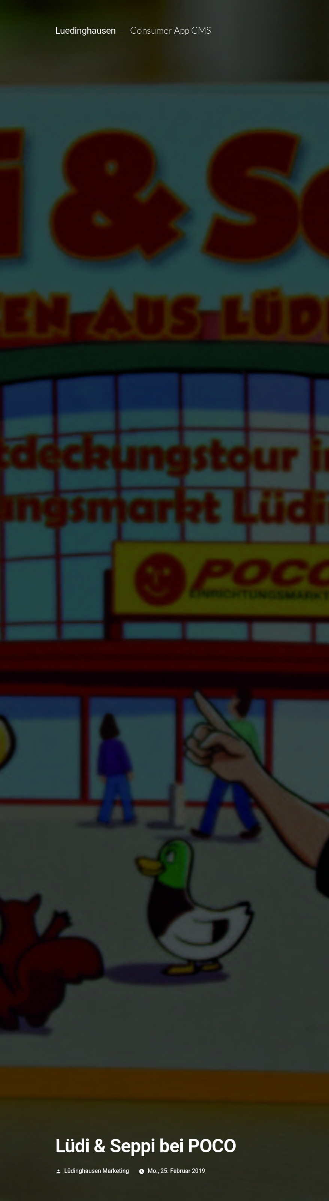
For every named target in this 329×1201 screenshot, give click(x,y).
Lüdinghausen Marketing (96, 1170)
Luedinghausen (85, 30)
